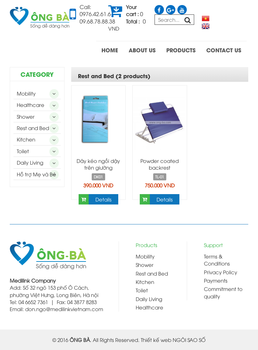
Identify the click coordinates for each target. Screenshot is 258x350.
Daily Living (30, 162)
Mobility (26, 93)
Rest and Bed (33, 127)
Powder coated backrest (159, 164)
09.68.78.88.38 (97, 21)
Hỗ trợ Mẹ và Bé (36, 174)
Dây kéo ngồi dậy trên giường (98, 164)
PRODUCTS (181, 50)
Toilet (23, 151)
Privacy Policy (220, 272)
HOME (109, 50)
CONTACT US (223, 50)
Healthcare (30, 104)
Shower (26, 116)
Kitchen (26, 139)
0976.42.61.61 (97, 13)
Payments (215, 280)
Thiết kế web (156, 339)
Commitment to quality (223, 292)
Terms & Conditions (217, 260)
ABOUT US (142, 50)
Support (213, 244)
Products (146, 244)
